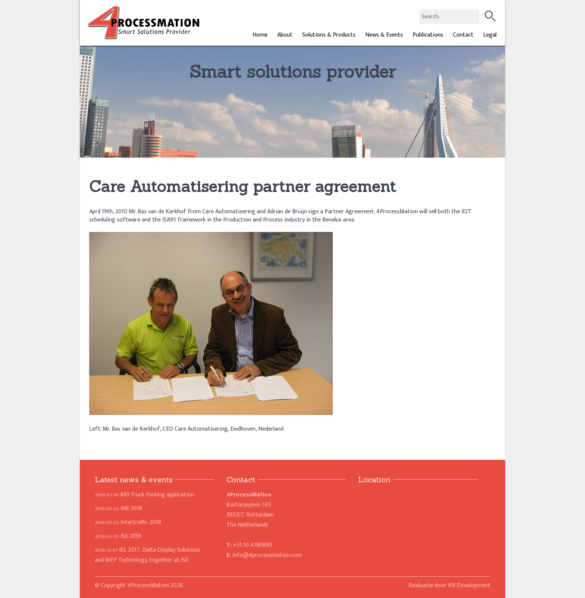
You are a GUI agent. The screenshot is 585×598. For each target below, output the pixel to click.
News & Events (384, 35)
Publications (428, 35)
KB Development (469, 585)
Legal (490, 35)
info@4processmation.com (267, 555)
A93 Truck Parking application (144, 495)
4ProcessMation (148, 585)
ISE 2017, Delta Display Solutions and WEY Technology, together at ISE (147, 555)
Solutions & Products (329, 35)
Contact (463, 35)
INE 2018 (118, 509)
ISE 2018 (118, 536)
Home (260, 35)
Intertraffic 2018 (128, 522)
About (284, 35)
